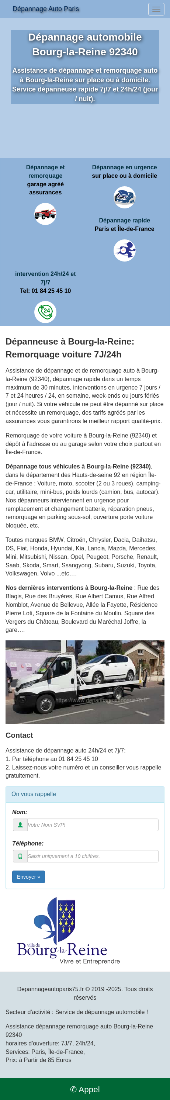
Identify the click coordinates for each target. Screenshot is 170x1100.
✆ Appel (85, 1089)
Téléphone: (28, 843)
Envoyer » (28, 877)
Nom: (19, 812)
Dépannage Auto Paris (46, 9)
